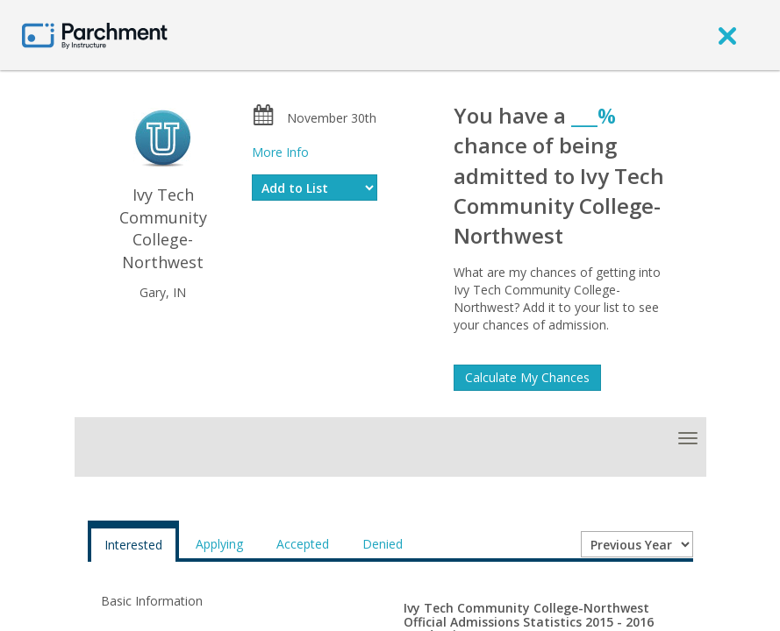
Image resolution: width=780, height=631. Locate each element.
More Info (280, 152)
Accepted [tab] (302, 543)
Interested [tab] (133, 544)
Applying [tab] (219, 543)
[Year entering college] (637, 544)
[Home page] (95, 34)
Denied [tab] (382, 543)
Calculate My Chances (527, 377)
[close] (727, 35)
